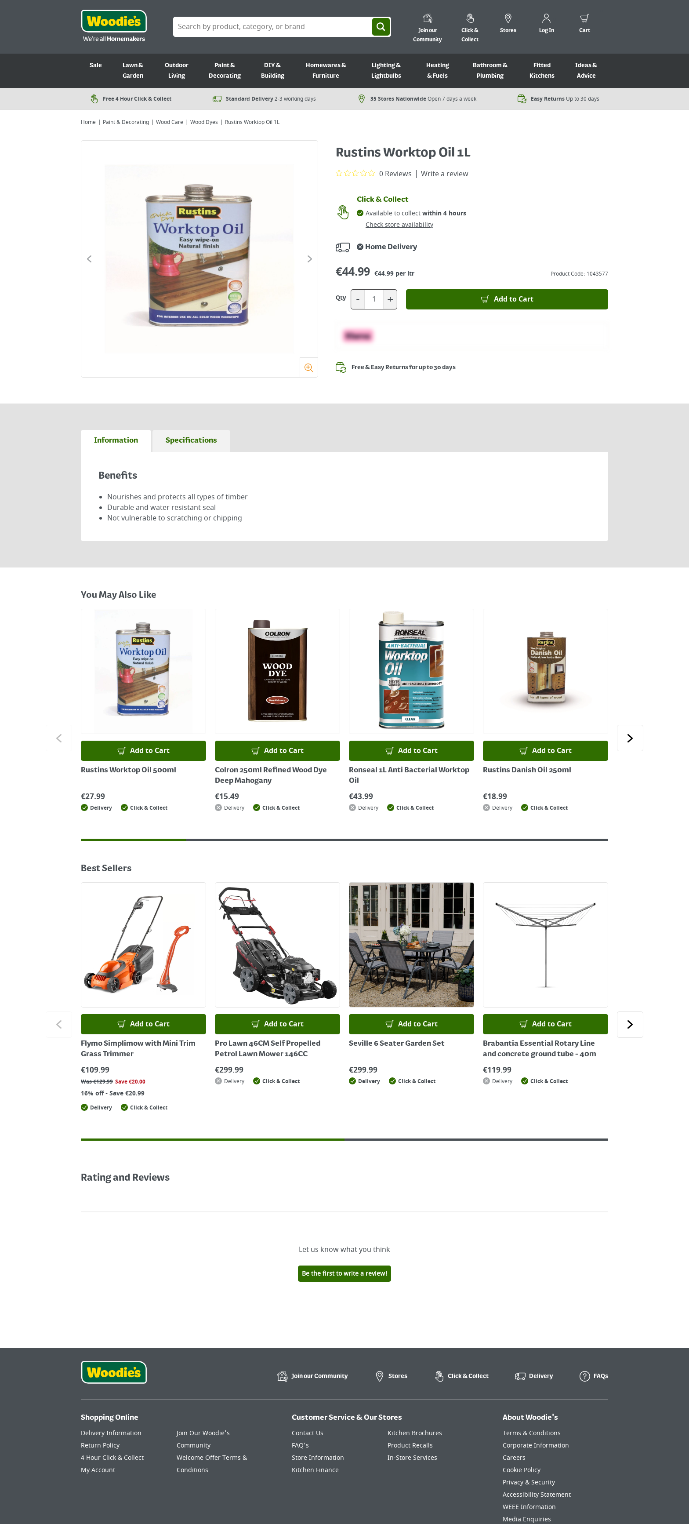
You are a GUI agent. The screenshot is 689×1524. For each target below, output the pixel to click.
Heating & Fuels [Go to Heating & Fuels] (437, 71)
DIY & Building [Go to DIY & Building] (272, 71)
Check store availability (399, 224)
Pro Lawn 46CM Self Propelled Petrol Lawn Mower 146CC (267, 1049)
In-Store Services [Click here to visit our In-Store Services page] (412, 1457)
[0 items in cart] (584, 25)
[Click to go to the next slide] (310, 259)
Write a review (444, 174)
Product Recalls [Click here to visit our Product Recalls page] (410, 1445)
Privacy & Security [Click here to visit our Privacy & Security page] (529, 1482)
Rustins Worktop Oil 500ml (128, 770)
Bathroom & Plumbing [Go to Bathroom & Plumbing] (490, 71)
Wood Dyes (204, 122)
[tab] (116, 441)
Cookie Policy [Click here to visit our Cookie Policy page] (521, 1470)
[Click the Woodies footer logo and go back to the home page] (114, 1378)
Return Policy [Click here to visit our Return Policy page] (100, 1445)
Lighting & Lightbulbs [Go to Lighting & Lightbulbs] (386, 71)
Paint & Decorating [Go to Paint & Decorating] (225, 71)
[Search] (381, 27)
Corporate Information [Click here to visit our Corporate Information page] (536, 1445)
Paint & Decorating (126, 122)
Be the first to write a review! (344, 1273)
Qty (341, 298)
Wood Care (169, 122)
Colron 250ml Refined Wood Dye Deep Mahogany (271, 776)
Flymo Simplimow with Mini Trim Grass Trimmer (138, 1049)
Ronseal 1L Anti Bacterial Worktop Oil (409, 776)
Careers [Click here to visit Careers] (514, 1457)
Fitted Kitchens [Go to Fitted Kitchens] (542, 71)
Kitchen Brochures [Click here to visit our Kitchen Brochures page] (415, 1433)
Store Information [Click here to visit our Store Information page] (318, 1457)
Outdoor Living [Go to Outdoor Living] (177, 71)
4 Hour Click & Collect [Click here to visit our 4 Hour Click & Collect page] (112, 1457)
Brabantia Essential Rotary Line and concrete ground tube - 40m (539, 1049)
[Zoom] (309, 367)
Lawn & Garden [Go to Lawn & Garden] (133, 71)
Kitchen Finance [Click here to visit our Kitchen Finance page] (315, 1470)
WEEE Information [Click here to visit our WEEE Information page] (529, 1507)
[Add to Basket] (507, 299)
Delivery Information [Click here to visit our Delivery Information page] (111, 1433)
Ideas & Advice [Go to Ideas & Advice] (586, 71)
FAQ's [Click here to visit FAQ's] (300, 1445)
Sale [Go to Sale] (96, 65)
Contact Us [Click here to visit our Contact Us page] (307, 1433)
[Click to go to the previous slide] (89, 259)
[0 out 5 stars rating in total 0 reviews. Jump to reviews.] (374, 173)
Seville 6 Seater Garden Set (397, 1044)
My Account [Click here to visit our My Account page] (98, 1470)
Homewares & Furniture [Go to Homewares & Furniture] (326, 71)
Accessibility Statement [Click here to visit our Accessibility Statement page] (537, 1494)
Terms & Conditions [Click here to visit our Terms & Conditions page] (532, 1433)
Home (88, 122)
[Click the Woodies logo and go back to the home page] (114, 26)
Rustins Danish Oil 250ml (527, 770)
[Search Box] (282, 27)
